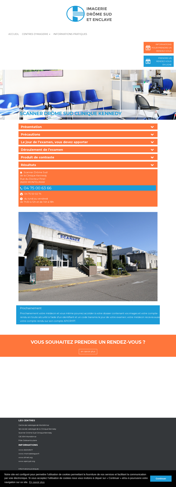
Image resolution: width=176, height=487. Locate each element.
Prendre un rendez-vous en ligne (164, 61)
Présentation (31, 127)
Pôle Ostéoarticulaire (27, 440)
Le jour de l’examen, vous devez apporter (54, 142)
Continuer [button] (161, 478)
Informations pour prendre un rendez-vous (162, 47)
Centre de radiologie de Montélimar (33, 425)
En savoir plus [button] (37, 482)
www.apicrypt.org (26, 461)
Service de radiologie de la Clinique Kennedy (37, 429)
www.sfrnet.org (25, 457)
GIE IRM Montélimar (27, 436)
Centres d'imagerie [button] (36, 34)
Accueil (13, 34)
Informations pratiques (70, 34)
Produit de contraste (37, 157)
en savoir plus (88, 351)
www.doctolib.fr (25, 450)
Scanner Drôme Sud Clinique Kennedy (35, 433)
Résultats (28, 165)
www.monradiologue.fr (28, 453)
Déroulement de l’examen (42, 150)
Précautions (30, 134)
